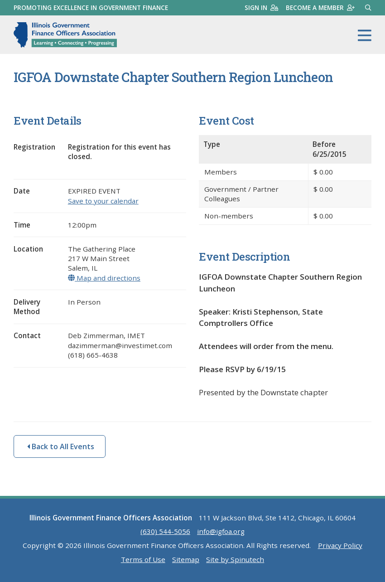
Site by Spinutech (235, 559)
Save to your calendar (103, 200)
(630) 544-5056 (165, 531)
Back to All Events (60, 446)
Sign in (261, 7)
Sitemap (185, 559)
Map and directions (104, 277)
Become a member (320, 7)
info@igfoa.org (221, 531)
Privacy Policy (340, 545)
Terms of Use (143, 559)
